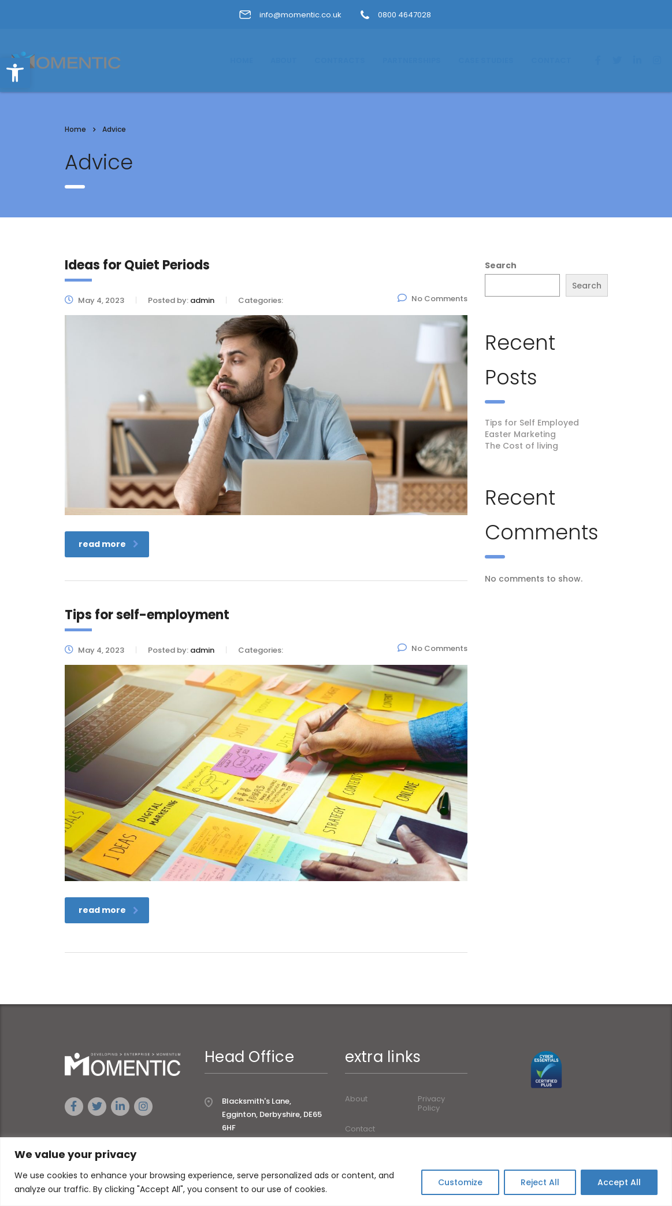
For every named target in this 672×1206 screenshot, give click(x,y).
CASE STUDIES (486, 60)
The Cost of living (521, 446)
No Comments (432, 298)
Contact (360, 1129)
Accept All (619, 1182)
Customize (460, 1182)
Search (501, 265)
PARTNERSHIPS (412, 60)
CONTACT (551, 60)
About (356, 1099)
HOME (241, 60)
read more (109, 544)
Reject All (540, 1182)
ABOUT (283, 60)
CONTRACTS (339, 60)
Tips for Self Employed (532, 422)
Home (75, 129)
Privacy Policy (431, 1103)
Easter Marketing (520, 434)
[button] (15, 73)
